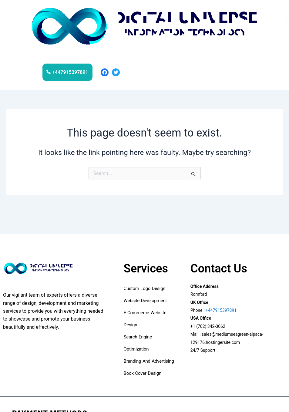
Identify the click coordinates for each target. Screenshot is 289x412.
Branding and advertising (149, 361)
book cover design (144, 373)
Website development (146, 300)
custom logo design (145, 288)
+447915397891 (220, 310)
